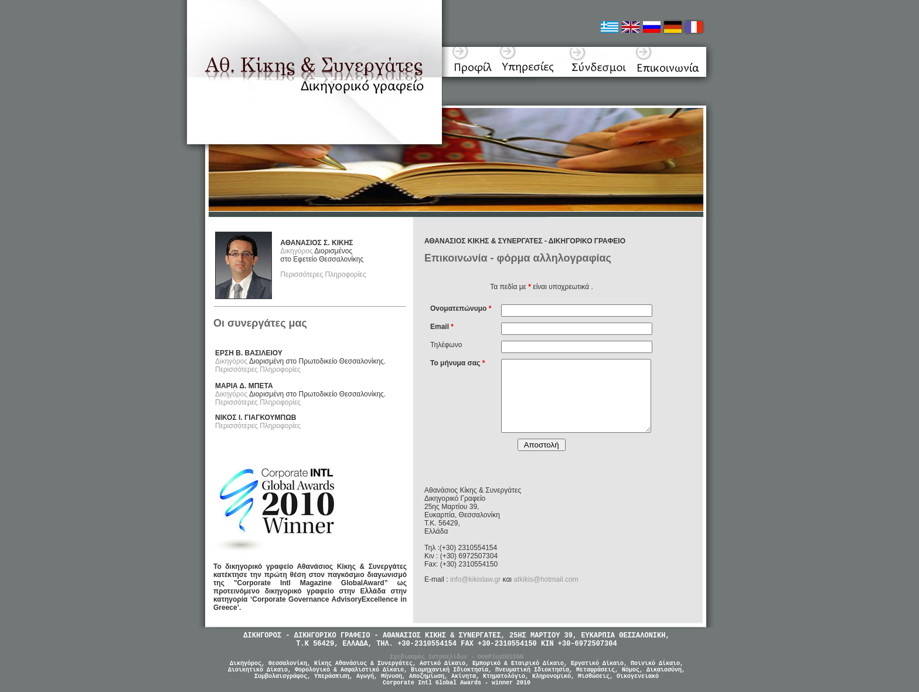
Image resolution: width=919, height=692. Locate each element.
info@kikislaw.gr (475, 579)
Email (442, 327)
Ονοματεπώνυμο (460, 308)
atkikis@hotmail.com (545, 579)
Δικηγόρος (296, 251)
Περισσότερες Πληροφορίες (323, 274)
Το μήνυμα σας (457, 363)
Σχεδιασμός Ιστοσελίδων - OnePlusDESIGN (456, 657)
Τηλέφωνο (446, 345)
